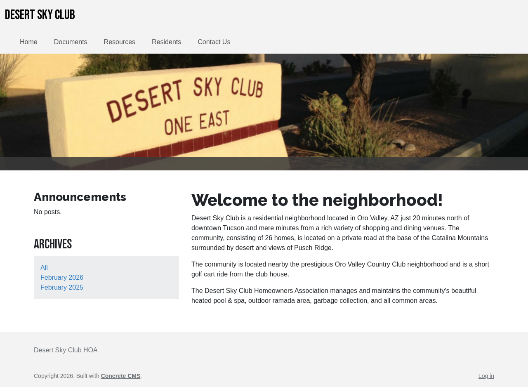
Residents (166, 41)
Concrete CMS (121, 376)
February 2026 (61, 277)
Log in (486, 376)
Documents (70, 41)
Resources (119, 41)
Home (29, 41)
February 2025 (61, 287)
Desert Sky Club (40, 15)
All (44, 267)
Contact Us (214, 41)
